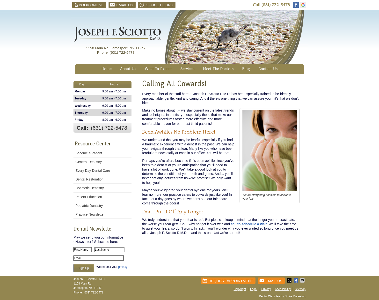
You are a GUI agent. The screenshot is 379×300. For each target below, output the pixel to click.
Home (107, 69)
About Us (128, 69)
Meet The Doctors (218, 69)
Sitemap (300, 289)
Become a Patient (88, 153)
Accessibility (283, 289)
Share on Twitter (289, 280)
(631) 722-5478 (276, 5)
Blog (246, 69)
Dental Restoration (89, 179)
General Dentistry (88, 162)
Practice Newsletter (90, 214)
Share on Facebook (296, 280)
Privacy (266, 289)
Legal (253, 289)
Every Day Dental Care (92, 170)
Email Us (121, 5)
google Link (303, 5)
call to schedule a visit (249, 224)
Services (187, 69)
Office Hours (156, 5)
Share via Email (303, 280)
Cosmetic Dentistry (89, 188)
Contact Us (268, 69)
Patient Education (88, 197)
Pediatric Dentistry (89, 206)
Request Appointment (227, 280)
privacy (122, 267)
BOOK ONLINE (89, 5)
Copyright (240, 289)
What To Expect (158, 69)
